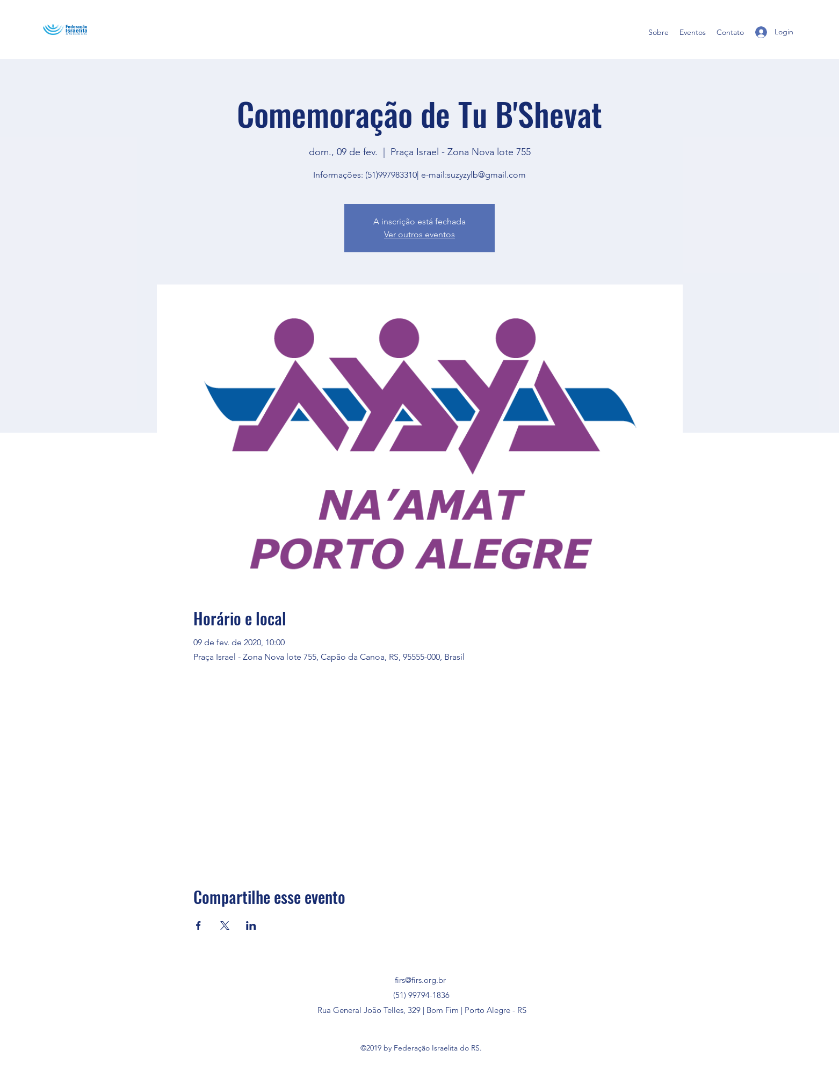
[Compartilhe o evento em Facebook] (198, 925)
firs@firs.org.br (420, 980)
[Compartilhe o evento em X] (225, 925)
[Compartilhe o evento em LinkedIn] (251, 925)
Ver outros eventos (419, 234)
